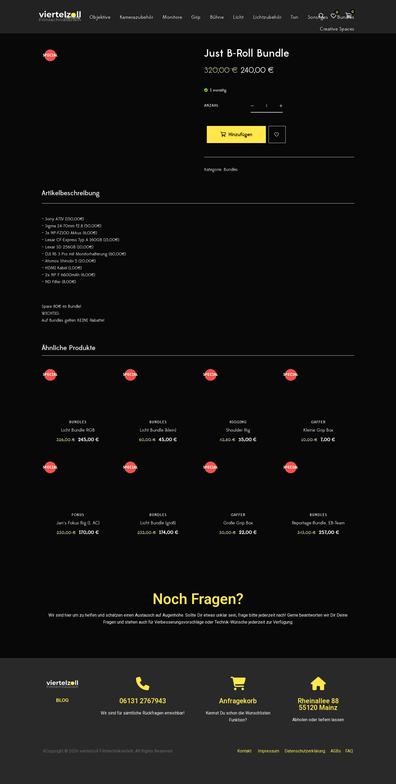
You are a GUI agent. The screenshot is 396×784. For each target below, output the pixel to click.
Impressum (268, 751)
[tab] (71, 193)
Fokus (78, 515)
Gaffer (318, 422)
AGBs (336, 751)
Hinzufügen (240, 135)
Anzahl (211, 105)
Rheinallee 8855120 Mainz (318, 704)
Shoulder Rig (238, 430)
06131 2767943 (142, 701)
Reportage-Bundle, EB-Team (318, 523)
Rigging (238, 422)
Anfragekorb (238, 701)
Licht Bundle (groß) (158, 523)
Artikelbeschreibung (71, 193)
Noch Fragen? (198, 599)
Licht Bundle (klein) (158, 430)
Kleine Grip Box (318, 430)
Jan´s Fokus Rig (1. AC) (77, 523)
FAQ (349, 751)
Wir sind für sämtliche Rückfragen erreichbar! (143, 713)
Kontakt (244, 751)
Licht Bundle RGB (78, 430)
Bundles (231, 169)
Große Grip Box (238, 523)
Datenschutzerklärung (305, 751)
